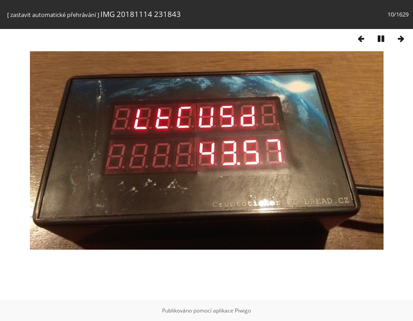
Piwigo (243, 310)
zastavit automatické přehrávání (53, 15)
